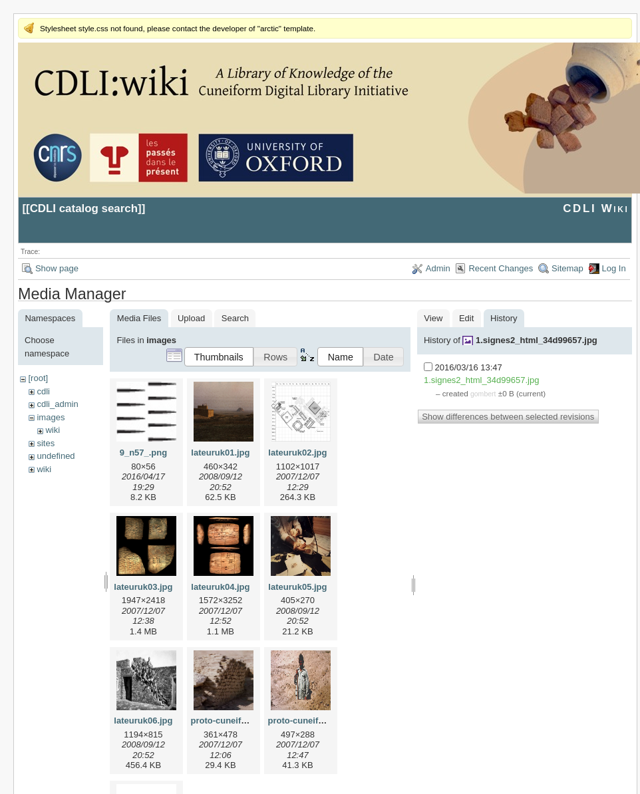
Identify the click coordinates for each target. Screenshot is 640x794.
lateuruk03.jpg (143, 587)
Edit (466, 318)
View (433, 318)
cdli (43, 391)
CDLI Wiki (596, 208)
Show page (57, 268)
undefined (56, 456)
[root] (38, 378)
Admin (438, 268)
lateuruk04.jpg (220, 587)
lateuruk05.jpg (297, 587)
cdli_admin (57, 404)
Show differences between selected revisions (508, 417)
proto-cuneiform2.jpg (311, 721)
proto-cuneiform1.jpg (233, 721)
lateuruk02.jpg (297, 453)
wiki (52, 430)
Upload (191, 318)
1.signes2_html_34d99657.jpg (536, 340)
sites (46, 443)
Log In (614, 268)
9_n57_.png (144, 453)
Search (235, 318)
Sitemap (567, 268)
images (51, 417)
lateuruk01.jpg (220, 453)
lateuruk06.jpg (143, 721)
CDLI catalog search (84, 208)
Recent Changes (500, 268)
